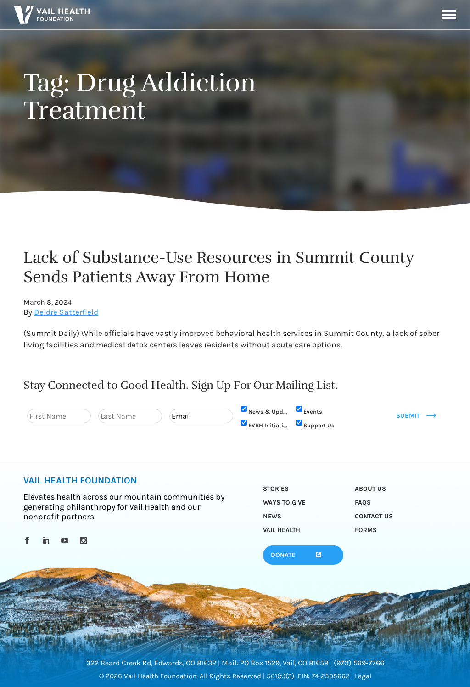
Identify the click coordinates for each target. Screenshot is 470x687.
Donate (283, 555)
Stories (276, 489)
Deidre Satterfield (66, 312)
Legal (363, 676)
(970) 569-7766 (359, 663)
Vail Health (281, 530)
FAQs (363, 502)
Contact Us (374, 516)
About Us (370, 489)
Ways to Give (284, 502)
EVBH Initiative (267, 425)
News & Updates (267, 411)
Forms (366, 530)
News (272, 516)
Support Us (319, 425)
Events (312, 411)
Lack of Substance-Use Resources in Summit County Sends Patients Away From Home (218, 267)
